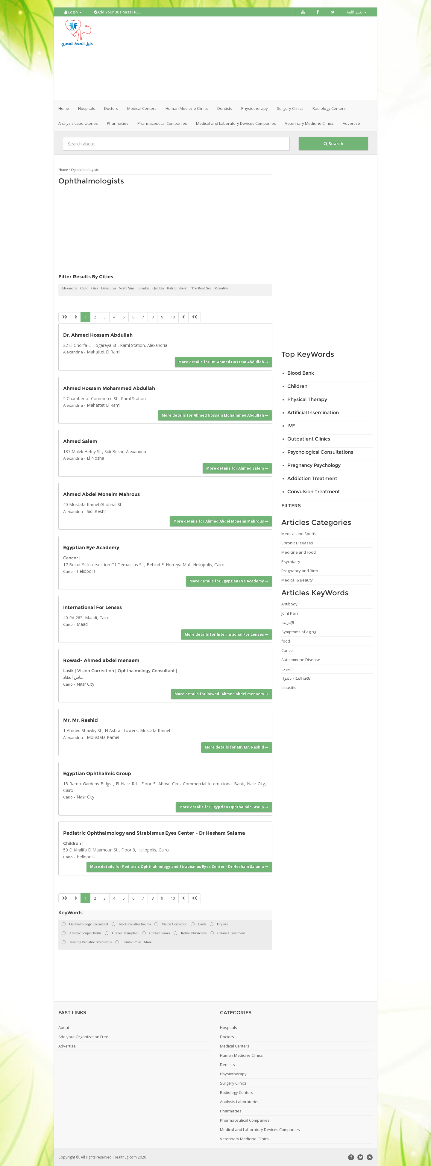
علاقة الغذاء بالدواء (296, 678)
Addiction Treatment (312, 478)
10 (173, 316)
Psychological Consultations (320, 452)
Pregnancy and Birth (299, 570)
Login (73, 12)
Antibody (289, 603)
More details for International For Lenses (226, 633)
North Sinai (127, 288)
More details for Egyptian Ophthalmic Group (223, 806)
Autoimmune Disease (300, 659)
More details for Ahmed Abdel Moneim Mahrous (220, 520)
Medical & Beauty (297, 579)
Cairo (84, 288)
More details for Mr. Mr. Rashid (236, 746)
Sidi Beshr (96, 511)
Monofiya (221, 288)
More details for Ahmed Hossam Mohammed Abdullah (215, 414)
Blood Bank (300, 373)
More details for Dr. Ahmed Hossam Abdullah (223, 361)
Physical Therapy (307, 399)
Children (72, 843)
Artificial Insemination (313, 412)
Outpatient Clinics (308, 438)
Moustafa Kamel (103, 737)
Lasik (68, 670)
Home (63, 108)
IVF (291, 425)
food (285, 640)
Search (333, 143)
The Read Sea (201, 288)
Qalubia (158, 288)
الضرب (287, 668)
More (148, 942)
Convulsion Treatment (313, 491)
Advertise (351, 123)
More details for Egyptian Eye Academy (228, 580)
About (63, 1027)
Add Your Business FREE (117, 12)
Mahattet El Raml (103, 351)
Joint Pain (289, 613)
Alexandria (69, 288)
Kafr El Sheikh (177, 288)
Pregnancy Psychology (314, 465)
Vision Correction (95, 670)
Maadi (83, 624)
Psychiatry (290, 561)
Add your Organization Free (83, 1036)
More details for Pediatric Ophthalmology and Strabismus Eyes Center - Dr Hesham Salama (179, 866)
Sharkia (144, 288)
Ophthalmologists (84, 169)
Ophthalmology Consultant (146, 670)
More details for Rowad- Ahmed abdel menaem (221, 693)
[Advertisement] (249, 58)
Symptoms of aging (298, 631)
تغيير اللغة (357, 12)
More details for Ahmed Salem (237, 467)
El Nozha (95, 458)
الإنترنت (287, 622)
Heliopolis (86, 571)
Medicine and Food (298, 552)
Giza (94, 288)
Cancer (70, 557)
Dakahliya (108, 288)
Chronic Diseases (297, 542)
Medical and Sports (298, 533)
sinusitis (288, 687)
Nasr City (85, 683)
